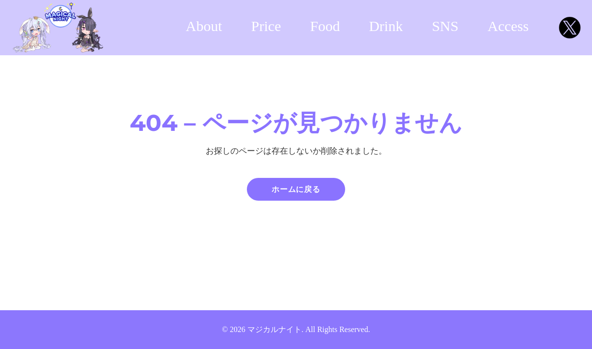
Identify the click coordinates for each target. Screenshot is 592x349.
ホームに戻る (296, 189)
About (204, 26)
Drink (386, 26)
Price (266, 26)
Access (508, 26)
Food (325, 26)
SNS (445, 26)
